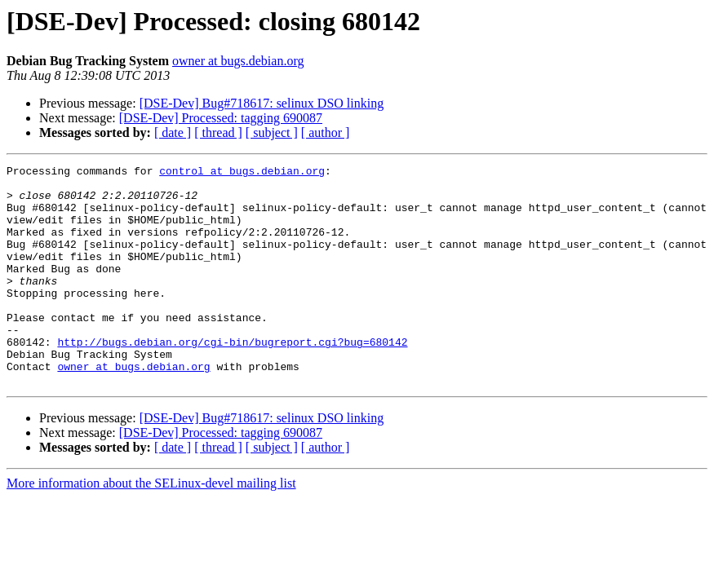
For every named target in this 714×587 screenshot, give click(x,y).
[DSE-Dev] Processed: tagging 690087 (220, 118)
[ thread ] (218, 132)
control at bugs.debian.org (242, 173)
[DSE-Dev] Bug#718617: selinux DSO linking (262, 103)
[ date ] (172, 132)
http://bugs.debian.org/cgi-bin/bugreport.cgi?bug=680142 (232, 378)
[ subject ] (272, 132)
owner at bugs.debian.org (238, 61)
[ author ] (325, 132)
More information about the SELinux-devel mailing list (151, 527)
